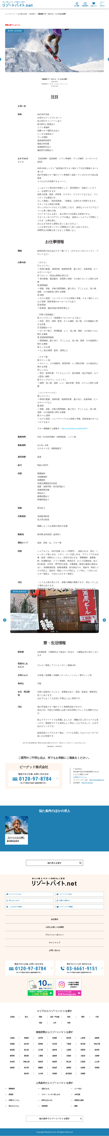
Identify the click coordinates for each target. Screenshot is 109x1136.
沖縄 (68, 1023)
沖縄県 (82, 1074)
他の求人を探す (54, 863)
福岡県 (68, 1068)
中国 (96, 1017)
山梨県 (68, 1050)
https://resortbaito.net (96, 780)
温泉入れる (45, 1089)
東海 (68, 1017)
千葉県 (68, 1044)
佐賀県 (82, 1068)
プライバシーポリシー (54, 935)
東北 (26, 1017)
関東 (40, 1017)
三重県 (40, 1056)
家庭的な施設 (79, 1100)
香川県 (26, 1068)
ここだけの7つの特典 (15, 906)
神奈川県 (97, 1044)
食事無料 (45, 1106)
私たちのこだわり (14, 900)
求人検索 (76, 4)
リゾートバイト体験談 (66, 906)
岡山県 (68, 1062)
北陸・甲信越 (54, 1017)
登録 (85, 4)
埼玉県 (54, 1044)
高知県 (54, 1068)
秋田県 (68, 1038)
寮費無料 (12, 1089)
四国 (40, 1023)
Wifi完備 (77, 1095)
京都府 (68, 1056)
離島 (75, 1106)
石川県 (40, 1050)
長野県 (82, 1050)
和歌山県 (26, 1062)
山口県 (97, 1062)
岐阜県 (97, 1050)
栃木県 (26, 1044)
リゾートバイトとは (15, 894)
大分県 (40, 1074)
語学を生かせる (47, 1100)
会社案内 (54, 919)
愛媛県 (40, 1068)
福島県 (97, 1038)
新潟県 (32, 14)
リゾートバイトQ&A (65, 894)
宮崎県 (54, 1074)
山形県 (82, 1038)
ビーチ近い (78, 1089)
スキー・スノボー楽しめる (51, 1095)
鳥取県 (40, 1062)
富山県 (26, 1050)
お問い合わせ (54, 950)
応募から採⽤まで (64, 900)
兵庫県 (97, 1056)
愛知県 (26, 1056)
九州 (54, 1023)
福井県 (54, 1050)
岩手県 (40, 1038)
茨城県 (12, 1044)
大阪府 (82, 1056)
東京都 (82, 1044)
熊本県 (26, 1074)
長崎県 (97, 1068)
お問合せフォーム (79, 777)
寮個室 (11, 1095)
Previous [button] (4, 620)
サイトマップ (54, 943)
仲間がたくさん (14, 1100)
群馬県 (40, 1044)
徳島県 (12, 1068)
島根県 (54, 1062)
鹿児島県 (69, 1074)
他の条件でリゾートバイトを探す (60, 1119)
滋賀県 (54, 1056)
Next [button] (104, 620)
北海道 (12, 1017)
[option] (54, 50)
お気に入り (93, 4)
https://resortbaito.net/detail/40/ (74, 428)
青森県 (26, 1038)
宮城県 (54, 1038)
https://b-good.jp (87, 782)
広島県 (82, 1062)
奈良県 (12, 1062)
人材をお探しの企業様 (54, 927)
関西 (82, 1017)
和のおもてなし (14, 1106)
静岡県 (12, 1056)
